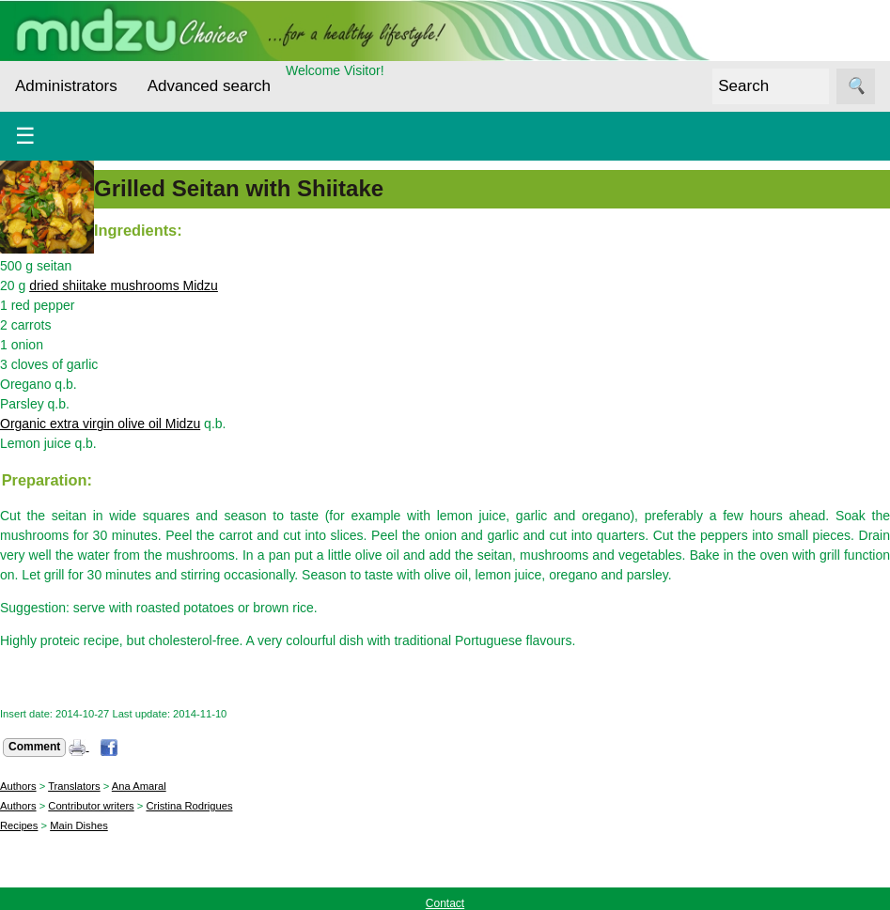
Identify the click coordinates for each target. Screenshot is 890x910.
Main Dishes (79, 825)
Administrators (66, 86)
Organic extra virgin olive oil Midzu (100, 423)
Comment (34, 746)
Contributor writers (90, 805)
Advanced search (209, 86)
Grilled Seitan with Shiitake (238, 188)
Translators (74, 786)
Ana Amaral (139, 786)
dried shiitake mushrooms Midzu (123, 285)
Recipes (19, 825)
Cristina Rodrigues (189, 805)
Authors (18, 786)
